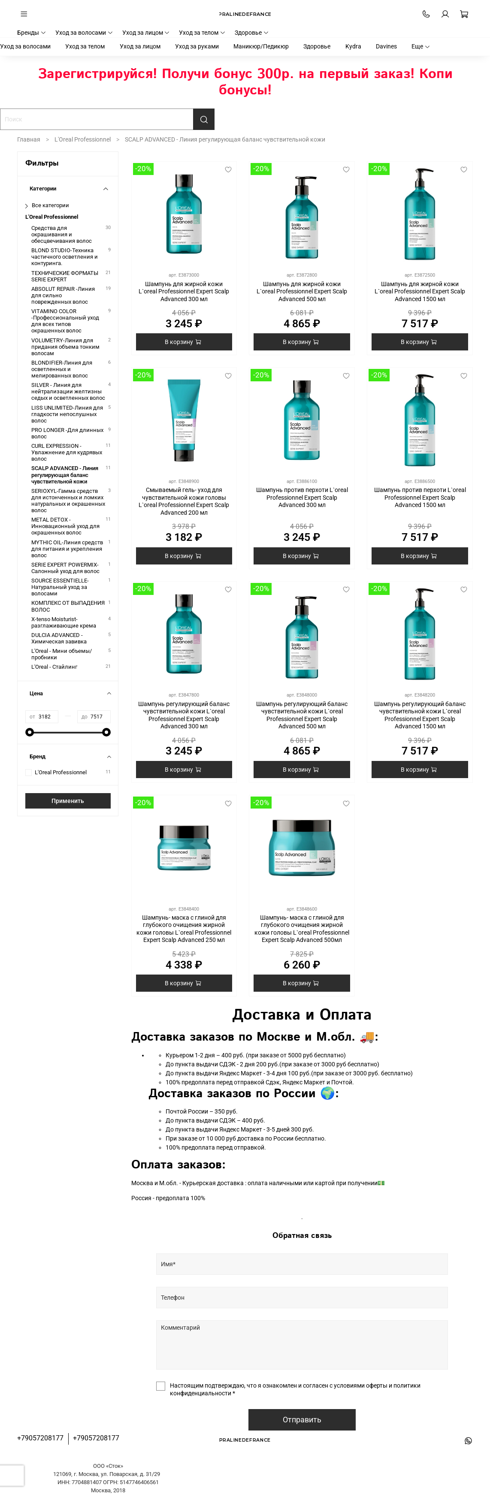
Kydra (353, 46)
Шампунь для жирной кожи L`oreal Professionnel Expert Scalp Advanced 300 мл (184, 291)
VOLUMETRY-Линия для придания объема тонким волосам (65, 346)
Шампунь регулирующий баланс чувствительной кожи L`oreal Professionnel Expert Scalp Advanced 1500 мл (420, 715)
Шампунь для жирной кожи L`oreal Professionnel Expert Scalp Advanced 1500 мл (420, 291)
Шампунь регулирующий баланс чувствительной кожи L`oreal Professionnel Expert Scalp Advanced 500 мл (302, 715)
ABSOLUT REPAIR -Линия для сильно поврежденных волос (63, 295)
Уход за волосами (84, 32)
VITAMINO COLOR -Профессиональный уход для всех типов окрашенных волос (65, 321)
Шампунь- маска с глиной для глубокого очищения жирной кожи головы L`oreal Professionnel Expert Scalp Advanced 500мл (301, 929)
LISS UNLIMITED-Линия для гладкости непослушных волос (67, 414)
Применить (67, 800)
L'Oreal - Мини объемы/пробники (61, 654)
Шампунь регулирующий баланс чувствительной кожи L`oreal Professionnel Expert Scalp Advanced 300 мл (184, 715)
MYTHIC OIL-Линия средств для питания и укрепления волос (67, 548)
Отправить (302, 1420)
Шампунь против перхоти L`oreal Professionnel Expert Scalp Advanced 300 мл (302, 497)
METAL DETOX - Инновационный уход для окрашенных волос (65, 526)
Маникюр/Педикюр (261, 46)
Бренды (31, 32)
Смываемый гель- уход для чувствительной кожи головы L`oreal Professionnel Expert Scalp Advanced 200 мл (184, 501)
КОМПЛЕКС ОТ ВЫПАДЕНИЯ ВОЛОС (68, 606)
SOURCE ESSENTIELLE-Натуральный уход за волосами (60, 587)
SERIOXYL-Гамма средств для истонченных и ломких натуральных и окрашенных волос (68, 500)
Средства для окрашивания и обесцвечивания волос (61, 234)
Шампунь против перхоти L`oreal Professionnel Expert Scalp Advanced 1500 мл (420, 497)
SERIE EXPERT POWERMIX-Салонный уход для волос (65, 567)
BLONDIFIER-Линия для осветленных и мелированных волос (61, 369)
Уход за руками (197, 46)
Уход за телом (202, 32)
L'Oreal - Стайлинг (54, 667)
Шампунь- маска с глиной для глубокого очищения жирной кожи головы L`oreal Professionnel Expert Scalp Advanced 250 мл (183, 929)
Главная (28, 139)
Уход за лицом (146, 32)
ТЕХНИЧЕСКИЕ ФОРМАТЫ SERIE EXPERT (64, 276)
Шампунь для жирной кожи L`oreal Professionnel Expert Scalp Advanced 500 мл (302, 291)
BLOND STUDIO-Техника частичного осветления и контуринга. (64, 256)
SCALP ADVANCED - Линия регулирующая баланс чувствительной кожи (64, 474)
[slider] (29, 732)
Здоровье (252, 32)
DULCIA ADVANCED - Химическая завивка (59, 638)
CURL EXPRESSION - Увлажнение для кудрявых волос (66, 452)
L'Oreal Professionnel (82, 139)
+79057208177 (40, 1438)
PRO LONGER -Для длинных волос (67, 433)
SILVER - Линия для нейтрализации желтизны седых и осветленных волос (68, 391)
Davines (386, 46)
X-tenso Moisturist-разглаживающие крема (63, 622)
